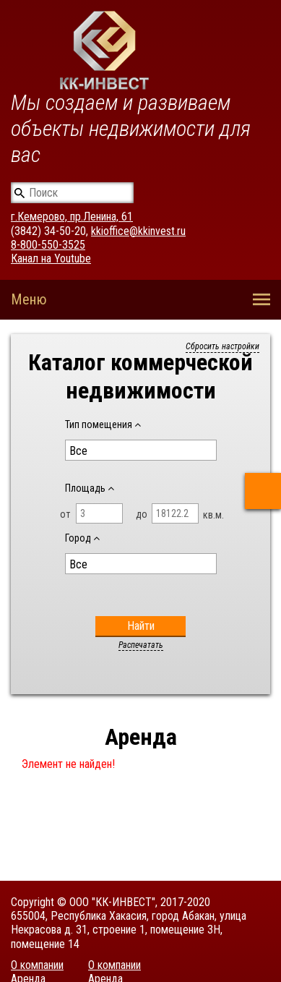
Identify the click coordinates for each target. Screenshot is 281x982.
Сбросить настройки (222, 346)
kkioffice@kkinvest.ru (138, 231)
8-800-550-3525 (48, 245)
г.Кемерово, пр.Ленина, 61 (72, 216)
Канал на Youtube (51, 258)
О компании (37, 965)
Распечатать (140, 645)
